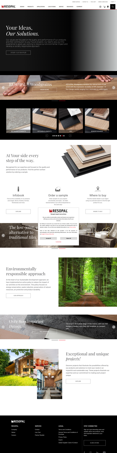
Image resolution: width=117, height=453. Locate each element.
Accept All (48, 238)
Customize (58, 242)
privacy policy (72, 227)
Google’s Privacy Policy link (47, 234)
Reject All (68, 238)
